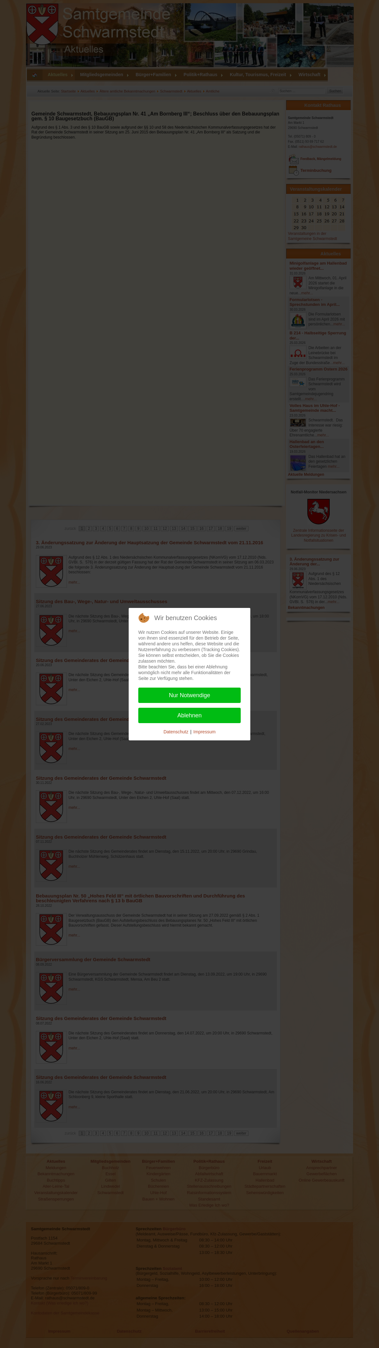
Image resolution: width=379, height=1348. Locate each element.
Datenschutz (176, 731)
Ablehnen (189, 715)
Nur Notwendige (189, 695)
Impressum (204, 731)
